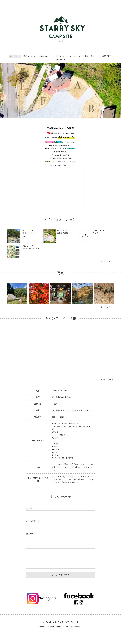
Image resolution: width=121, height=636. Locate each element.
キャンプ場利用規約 (104, 56)
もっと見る (106, 262)
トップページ (15, 56)
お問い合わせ (61, 59)
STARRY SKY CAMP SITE (60, 622)
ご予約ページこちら (29, 56)
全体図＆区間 (60, 90)
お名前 (29, 509)
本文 (28, 547)
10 (76, 116)
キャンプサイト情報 (81, 56)
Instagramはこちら (46, 56)
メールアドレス (33, 521)
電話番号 (30, 534)
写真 (92, 56)
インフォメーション (63, 56)
